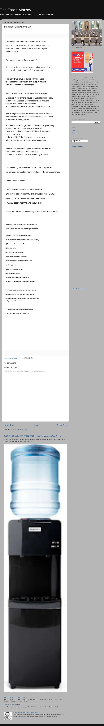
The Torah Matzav (15, 10)
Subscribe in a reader (78, 289)
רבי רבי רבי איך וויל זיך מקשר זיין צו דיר (15, 697)
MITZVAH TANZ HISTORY (12, 705)
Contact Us (75, 133)
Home (35, 425)
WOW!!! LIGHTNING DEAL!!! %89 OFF (25, 712)
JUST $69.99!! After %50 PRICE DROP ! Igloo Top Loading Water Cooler (33, 436)
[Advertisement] (83, 183)
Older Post (62, 425)
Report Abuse (77, 146)
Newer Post (9, 425)
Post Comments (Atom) (20, 429)
